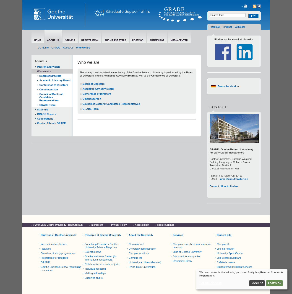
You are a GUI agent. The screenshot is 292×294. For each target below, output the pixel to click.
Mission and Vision (48, 66)
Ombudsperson (48, 89)
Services (178, 235)
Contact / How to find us (224, 186)
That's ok (275, 283)
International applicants (54, 244)
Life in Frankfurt (225, 248)
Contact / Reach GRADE (51, 123)
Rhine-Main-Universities (142, 267)
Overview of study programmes (58, 253)
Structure (42, 109)
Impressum (97, 225)
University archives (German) (145, 262)
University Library (182, 261)
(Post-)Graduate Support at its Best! (122, 13)
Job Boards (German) (229, 257)
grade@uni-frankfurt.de (234, 179)
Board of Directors (50, 75)
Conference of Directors (53, 85)
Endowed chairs (94, 277)
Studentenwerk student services (235, 267)
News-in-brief (136, 244)
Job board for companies (187, 256)
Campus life (135, 257)
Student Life (224, 235)
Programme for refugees (54, 257)
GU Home (43, 47)
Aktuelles (240, 27)
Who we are (44, 71)
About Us (68, 47)
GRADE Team (47, 105)
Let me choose (210, 283)
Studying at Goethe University (59, 235)
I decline (256, 283)
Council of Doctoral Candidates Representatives (51, 97)
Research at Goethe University (103, 235)
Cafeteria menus (226, 262)
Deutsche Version (228, 86)
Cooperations (45, 118)
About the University (141, 235)
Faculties (46, 248)
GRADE (55, 47)
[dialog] (241, 279)
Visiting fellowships (95, 273)
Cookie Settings (165, 225)
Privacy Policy (119, 225)
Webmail (215, 27)
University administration (142, 248)
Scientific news (93, 252)
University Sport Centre (230, 253)
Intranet (227, 27)
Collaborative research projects (102, 264)
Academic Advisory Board (55, 80)
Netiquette (38, 229)
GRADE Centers (46, 114)
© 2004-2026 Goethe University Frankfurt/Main (58, 225)
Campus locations (139, 253)
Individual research (95, 268)
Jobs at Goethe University (187, 252)
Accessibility (142, 225)
